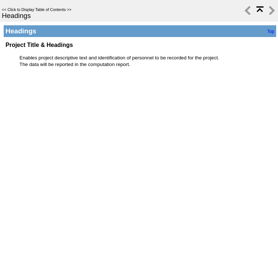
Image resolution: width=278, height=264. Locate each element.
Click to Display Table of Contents (36, 9)
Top (270, 31)
